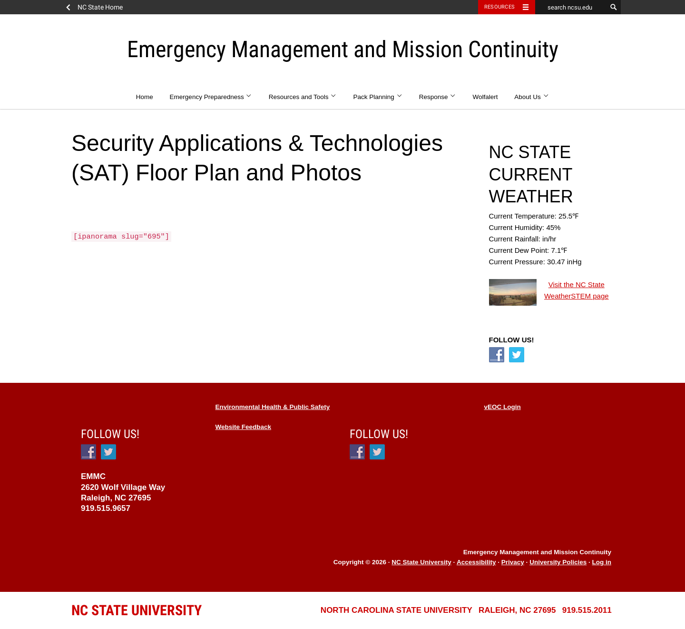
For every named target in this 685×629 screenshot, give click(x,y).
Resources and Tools (303, 96)
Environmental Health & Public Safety (272, 406)
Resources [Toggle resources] (499, 7)
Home (144, 96)
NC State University (421, 562)
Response (437, 96)
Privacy (512, 562)
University (136, 610)
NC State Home (100, 7)
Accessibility (476, 562)
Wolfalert (485, 96)
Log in (602, 562)
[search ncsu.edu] (571, 7)
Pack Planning (378, 96)
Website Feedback (243, 426)
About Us (531, 96)
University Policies (558, 562)
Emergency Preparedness (211, 96)
